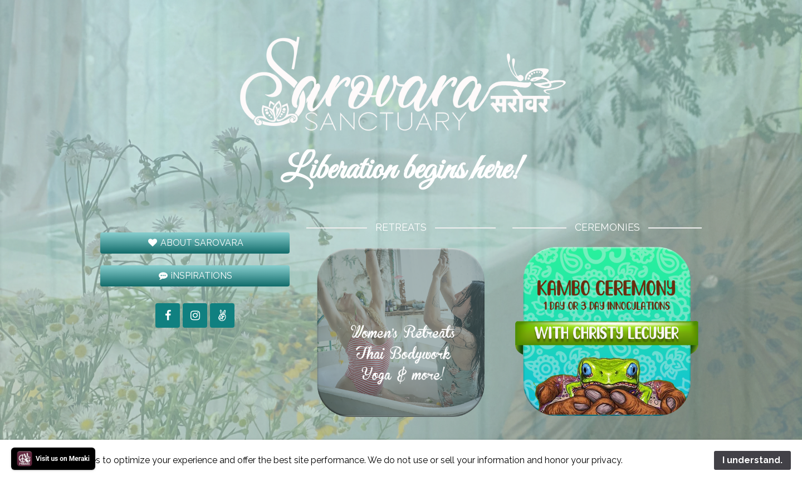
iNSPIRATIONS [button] (195, 275)
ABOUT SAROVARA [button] (194, 242)
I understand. (752, 460)
